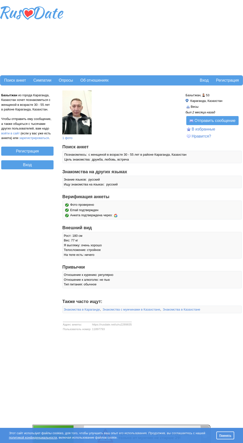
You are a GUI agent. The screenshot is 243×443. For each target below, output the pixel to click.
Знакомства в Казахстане (181, 309)
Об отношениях (94, 80)
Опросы (66, 80)
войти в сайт (10, 133)
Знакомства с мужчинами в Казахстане (131, 309)
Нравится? (201, 136)
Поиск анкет (15, 80)
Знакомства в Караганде (82, 309)
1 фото (67, 138)
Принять (225, 435)
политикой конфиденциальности (33, 437)
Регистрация (227, 80)
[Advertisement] (130, 37)
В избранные (203, 129)
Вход (204, 80)
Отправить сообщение (212, 121)
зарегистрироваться (34, 138)
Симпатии (42, 80)
